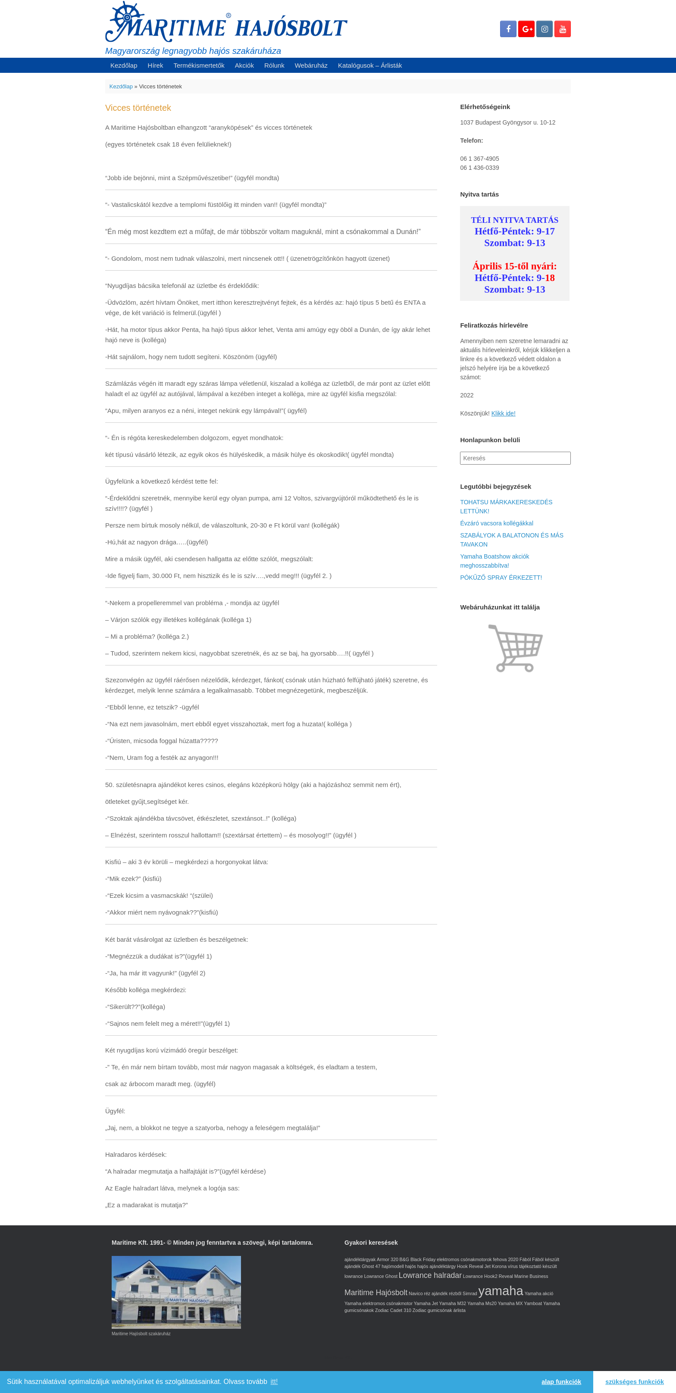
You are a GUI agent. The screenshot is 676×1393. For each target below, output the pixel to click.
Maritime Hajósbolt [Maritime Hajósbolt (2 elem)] (375, 1292)
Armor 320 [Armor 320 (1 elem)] (387, 1259)
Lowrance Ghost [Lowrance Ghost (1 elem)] (380, 1276)
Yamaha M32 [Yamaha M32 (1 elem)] (452, 1303)
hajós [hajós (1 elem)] (410, 1266)
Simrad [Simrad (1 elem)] (470, 1293)
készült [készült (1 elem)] (549, 1266)
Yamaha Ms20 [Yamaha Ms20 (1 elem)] (482, 1303)
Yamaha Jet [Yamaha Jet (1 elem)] (426, 1303)
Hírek (155, 65)
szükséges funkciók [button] (634, 1381)
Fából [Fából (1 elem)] (525, 1259)
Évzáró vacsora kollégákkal (496, 523)
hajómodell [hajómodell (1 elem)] (393, 1266)
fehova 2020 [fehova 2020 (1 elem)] (505, 1259)
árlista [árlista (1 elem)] (459, 1310)
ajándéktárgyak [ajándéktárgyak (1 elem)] (360, 1259)
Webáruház (311, 65)
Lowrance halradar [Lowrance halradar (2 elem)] (430, 1275)
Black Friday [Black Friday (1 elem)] (423, 1259)
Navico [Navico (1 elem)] (416, 1293)
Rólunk (274, 65)
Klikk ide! (503, 413)
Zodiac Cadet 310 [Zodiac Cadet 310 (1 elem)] (393, 1310)
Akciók (244, 65)
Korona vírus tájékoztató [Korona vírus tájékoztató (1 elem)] (516, 1266)
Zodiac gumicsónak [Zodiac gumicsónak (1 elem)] (432, 1310)
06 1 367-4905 (479, 158)
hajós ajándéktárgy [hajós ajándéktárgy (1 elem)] (436, 1266)
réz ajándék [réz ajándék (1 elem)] (436, 1293)
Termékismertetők (198, 65)
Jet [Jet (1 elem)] (488, 1266)
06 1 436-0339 (479, 167)
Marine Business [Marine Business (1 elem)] (531, 1276)
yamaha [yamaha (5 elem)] (501, 1291)
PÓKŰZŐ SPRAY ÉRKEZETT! (501, 577)
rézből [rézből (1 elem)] (455, 1293)
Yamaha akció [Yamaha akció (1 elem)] (539, 1293)
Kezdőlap (124, 65)
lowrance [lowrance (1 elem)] (353, 1276)
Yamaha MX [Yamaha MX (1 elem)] (510, 1303)
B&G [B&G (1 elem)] (405, 1259)
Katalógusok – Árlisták (370, 65)
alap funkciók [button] (561, 1381)
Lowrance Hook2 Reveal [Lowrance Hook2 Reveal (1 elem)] (488, 1276)
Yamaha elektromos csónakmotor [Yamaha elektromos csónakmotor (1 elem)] (378, 1303)
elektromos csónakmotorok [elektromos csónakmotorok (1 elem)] (464, 1259)
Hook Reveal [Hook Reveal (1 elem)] (470, 1266)
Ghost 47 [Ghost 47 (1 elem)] (371, 1266)
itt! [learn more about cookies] (274, 1381)
